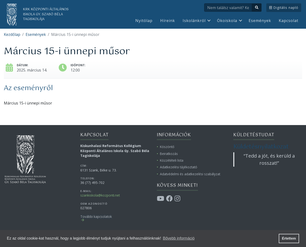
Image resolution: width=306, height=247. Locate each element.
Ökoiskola (227, 20)
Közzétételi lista (171, 160)
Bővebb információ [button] (179, 238)
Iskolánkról (194, 20)
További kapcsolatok (96, 216)
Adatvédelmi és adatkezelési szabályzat (190, 174)
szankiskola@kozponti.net (100, 195)
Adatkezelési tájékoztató (178, 167)
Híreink (167, 20)
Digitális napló (283, 7)
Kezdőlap (12, 34)
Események (260, 20)
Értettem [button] (289, 238)
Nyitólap (144, 20)
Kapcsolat (288, 20)
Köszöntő (167, 146)
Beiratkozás (169, 153)
